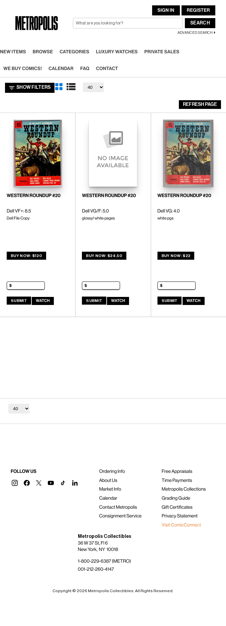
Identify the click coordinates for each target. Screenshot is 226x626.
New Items (13, 52)
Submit (19, 301)
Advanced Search (195, 33)
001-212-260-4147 (96, 569)
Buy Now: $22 (176, 256)
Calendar (61, 68)
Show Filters (29, 88)
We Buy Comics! (22, 68)
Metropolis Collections (184, 489)
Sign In (165, 10)
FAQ (84, 68)
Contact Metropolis (118, 507)
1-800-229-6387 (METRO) (104, 561)
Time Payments (177, 480)
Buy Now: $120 (26, 256)
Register (198, 10)
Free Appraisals (177, 471)
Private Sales (162, 52)
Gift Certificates (177, 507)
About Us (108, 480)
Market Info (110, 489)
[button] (15, 483)
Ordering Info (112, 471)
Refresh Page (200, 104)
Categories (74, 52)
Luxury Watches (117, 52)
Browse (43, 52)
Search (200, 23)
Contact (107, 68)
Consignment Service (120, 516)
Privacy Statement (180, 516)
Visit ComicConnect (181, 525)
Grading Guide (176, 498)
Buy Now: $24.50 (104, 256)
